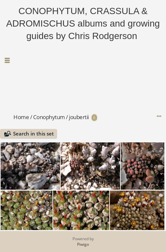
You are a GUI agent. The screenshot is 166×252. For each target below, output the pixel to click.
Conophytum (49, 117)
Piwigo (83, 244)
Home (21, 117)
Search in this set (33, 133)
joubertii (79, 117)
